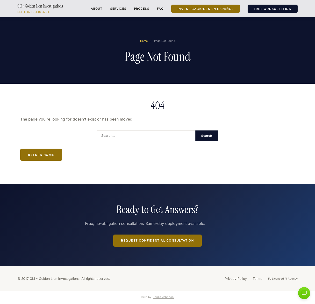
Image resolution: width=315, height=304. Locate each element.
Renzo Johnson (163, 297)
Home (144, 41)
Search (206, 135)
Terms (257, 279)
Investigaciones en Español (206, 8)
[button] (304, 293)
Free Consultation (273, 8)
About (96, 8)
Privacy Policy (236, 279)
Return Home (41, 155)
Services (118, 8)
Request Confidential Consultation (157, 240)
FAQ (160, 8)
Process (142, 8)
